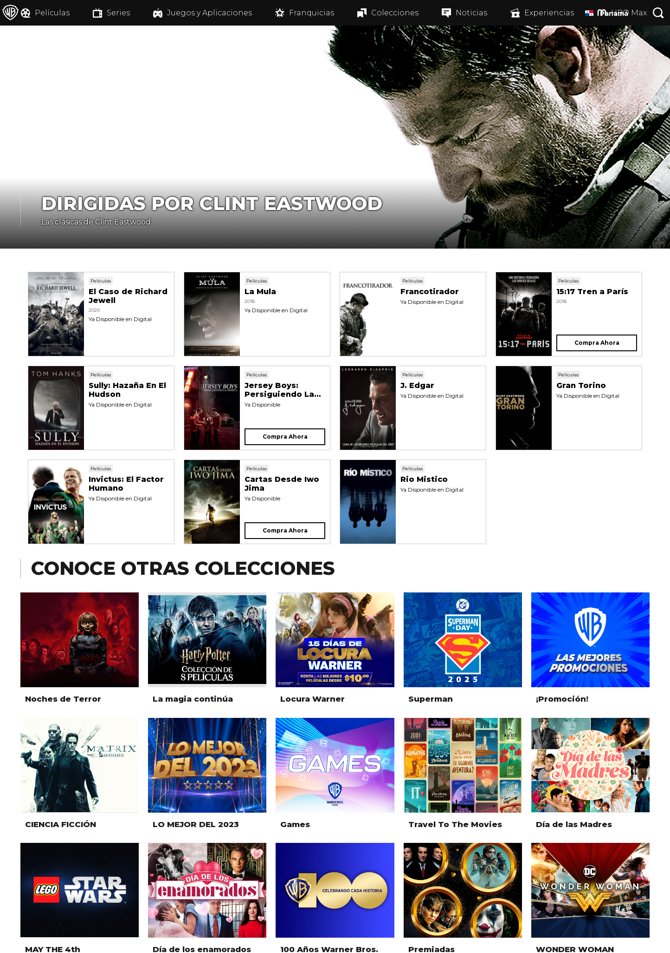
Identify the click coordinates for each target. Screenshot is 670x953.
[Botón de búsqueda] (658, 13)
